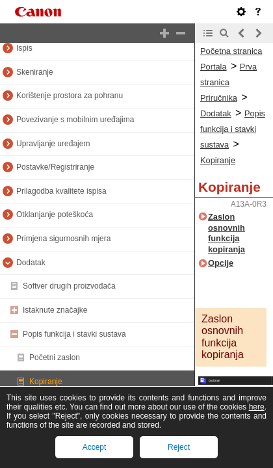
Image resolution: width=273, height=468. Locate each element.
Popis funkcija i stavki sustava (74, 334)
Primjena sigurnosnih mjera (63, 238)
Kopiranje (45, 381)
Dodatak (31, 262)
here (257, 406)
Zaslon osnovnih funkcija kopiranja (226, 233)
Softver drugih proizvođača (69, 286)
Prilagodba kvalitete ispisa (61, 191)
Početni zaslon (54, 357)
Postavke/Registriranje (55, 167)
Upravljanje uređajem (53, 143)
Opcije (220, 263)
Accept (95, 447)
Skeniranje (34, 72)
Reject (179, 447)
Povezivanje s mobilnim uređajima (75, 119)
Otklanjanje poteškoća (54, 214)
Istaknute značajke (55, 310)
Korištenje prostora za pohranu (69, 95)
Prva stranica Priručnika (228, 82)
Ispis (24, 48)
